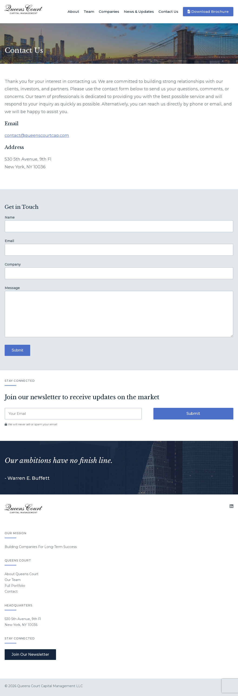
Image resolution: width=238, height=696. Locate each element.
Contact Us (168, 11)
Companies (109, 11)
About (73, 11)
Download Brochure (210, 11)
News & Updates (139, 11)
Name (10, 217)
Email (9, 241)
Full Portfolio (15, 586)
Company (13, 264)
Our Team (13, 580)
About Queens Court (21, 574)
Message (12, 288)
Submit (17, 350)
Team (89, 11)
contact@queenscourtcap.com (37, 135)
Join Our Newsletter (30, 654)
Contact (11, 591)
